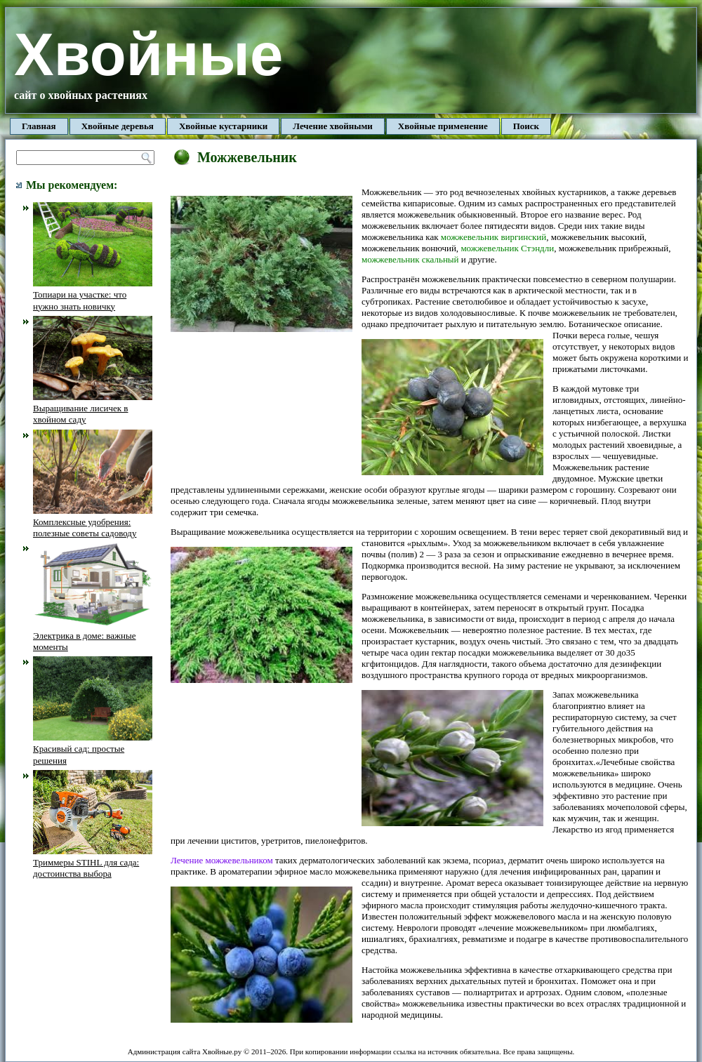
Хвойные (148, 54)
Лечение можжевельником (222, 860)
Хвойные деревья (117, 126)
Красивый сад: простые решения (92, 749)
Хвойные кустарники (223, 126)
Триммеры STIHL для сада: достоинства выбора (92, 863)
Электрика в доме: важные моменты (92, 635)
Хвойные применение (443, 126)
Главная (39, 126)
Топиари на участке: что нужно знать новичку (92, 295)
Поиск (526, 126)
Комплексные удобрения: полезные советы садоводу (92, 522)
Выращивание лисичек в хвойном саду (92, 408)
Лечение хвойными (333, 126)
